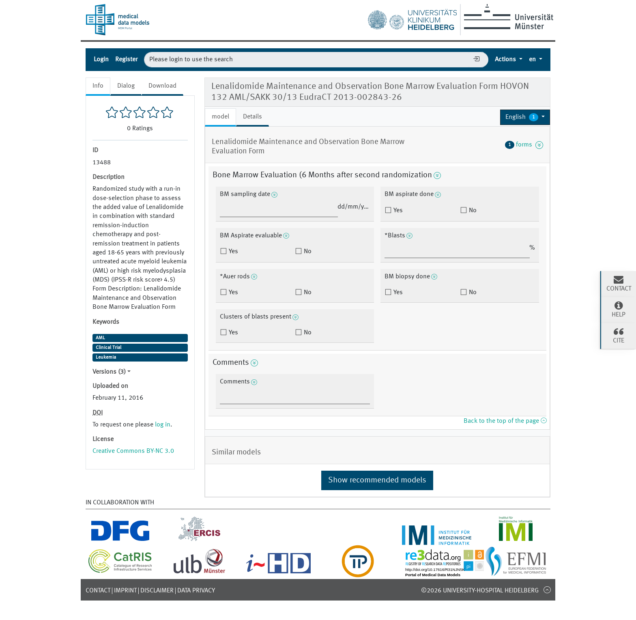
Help (618, 309)
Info (97, 86)
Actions (506, 59)
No (472, 210)
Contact (98, 591)
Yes (397, 210)
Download (162, 86)
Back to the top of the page (505, 421)
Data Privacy (196, 591)
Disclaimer (157, 591)
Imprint (125, 591)
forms (524, 144)
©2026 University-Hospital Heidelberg (480, 591)
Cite (618, 335)
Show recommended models (377, 480)
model (220, 117)
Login (101, 59)
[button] (525, 117)
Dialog (126, 86)
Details (252, 117)
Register (126, 59)
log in (162, 425)
